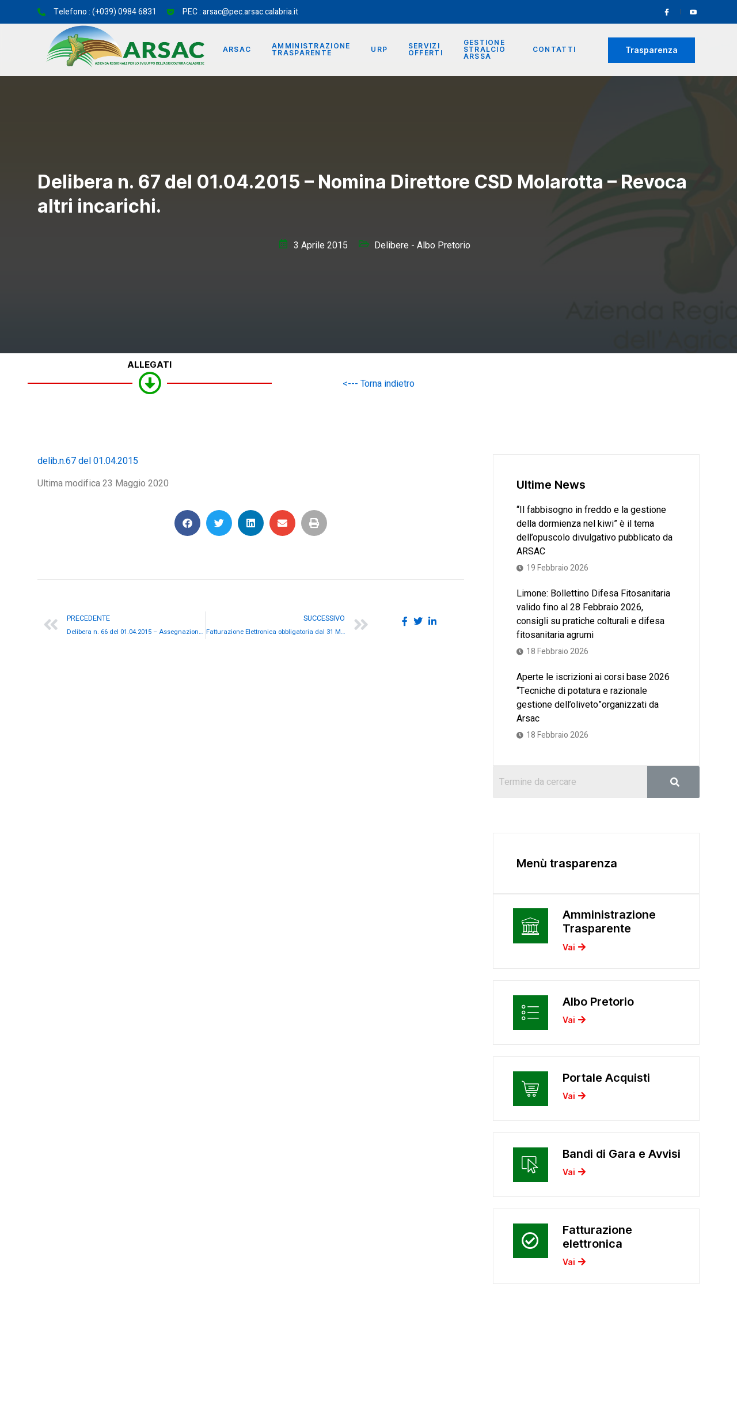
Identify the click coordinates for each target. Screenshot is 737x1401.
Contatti (554, 50)
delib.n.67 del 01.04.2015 (87, 461)
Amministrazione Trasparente (311, 50)
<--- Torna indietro (379, 384)
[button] (187, 523)
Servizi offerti (426, 50)
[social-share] (405, 621)
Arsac (237, 50)
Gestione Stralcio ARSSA (485, 50)
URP (379, 50)
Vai (574, 948)
